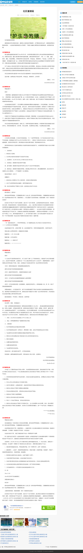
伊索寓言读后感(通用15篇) (68, 56)
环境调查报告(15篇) (66, 16)
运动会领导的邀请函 (6, 532)
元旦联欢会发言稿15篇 (67, 93)
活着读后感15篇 (65, 59)
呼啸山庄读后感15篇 (66, 41)
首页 (19, 1)
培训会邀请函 (32, 532)
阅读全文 (33, 15)
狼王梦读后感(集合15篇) (67, 47)
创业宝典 (42, 1)
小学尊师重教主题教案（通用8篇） (70, 80)
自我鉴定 (64, 114)
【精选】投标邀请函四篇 (7, 538)
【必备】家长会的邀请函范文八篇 (9, 534)
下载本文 (38, 15)
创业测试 (64, 111)
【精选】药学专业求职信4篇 (68, 77)
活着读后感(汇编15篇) (67, 53)
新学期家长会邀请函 (34, 541)
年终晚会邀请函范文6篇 (35, 543)
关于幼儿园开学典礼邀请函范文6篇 (38, 536)
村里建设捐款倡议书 (66, 71)
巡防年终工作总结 (66, 96)
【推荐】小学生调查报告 (68, 32)
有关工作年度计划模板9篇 (68, 74)
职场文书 (24, 1)
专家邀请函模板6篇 (34, 538)
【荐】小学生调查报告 (67, 29)
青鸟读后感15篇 (65, 50)
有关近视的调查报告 (66, 44)
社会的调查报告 (65, 22)
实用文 (30, 1)
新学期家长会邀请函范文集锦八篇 (9, 541)
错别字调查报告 (65, 38)
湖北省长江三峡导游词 (67, 86)
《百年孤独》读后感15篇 (68, 25)
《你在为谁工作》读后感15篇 (69, 62)
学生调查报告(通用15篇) (67, 35)
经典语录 (64, 105)
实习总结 (64, 117)
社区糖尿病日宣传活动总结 (68, 83)
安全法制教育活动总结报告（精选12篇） (71, 99)
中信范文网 (39, 551)
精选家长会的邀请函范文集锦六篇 (9, 536)
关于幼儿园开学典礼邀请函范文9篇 (38, 534)
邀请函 (16, 5)
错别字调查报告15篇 (66, 19)
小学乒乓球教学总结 (66, 89)
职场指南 (36, 1)
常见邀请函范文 (5, 543)
